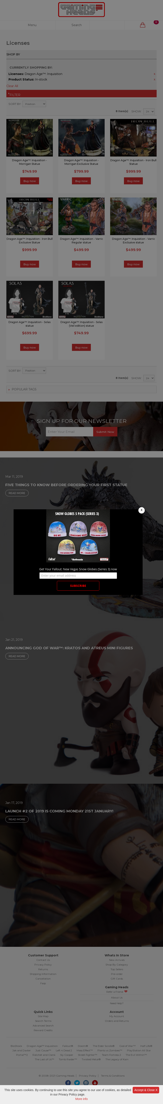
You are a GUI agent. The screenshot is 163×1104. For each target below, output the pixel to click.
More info (81, 1099)
